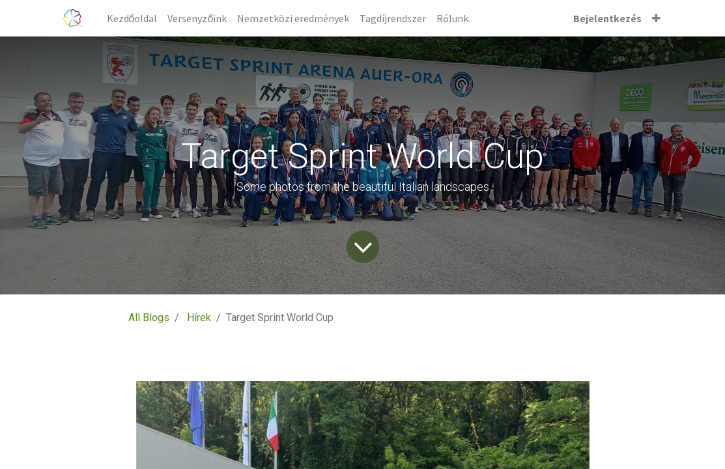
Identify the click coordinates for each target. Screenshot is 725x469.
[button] (656, 18)
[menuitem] (132, 18)
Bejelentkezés (607, 18)
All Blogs (148, 317)
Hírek (199, 317)
